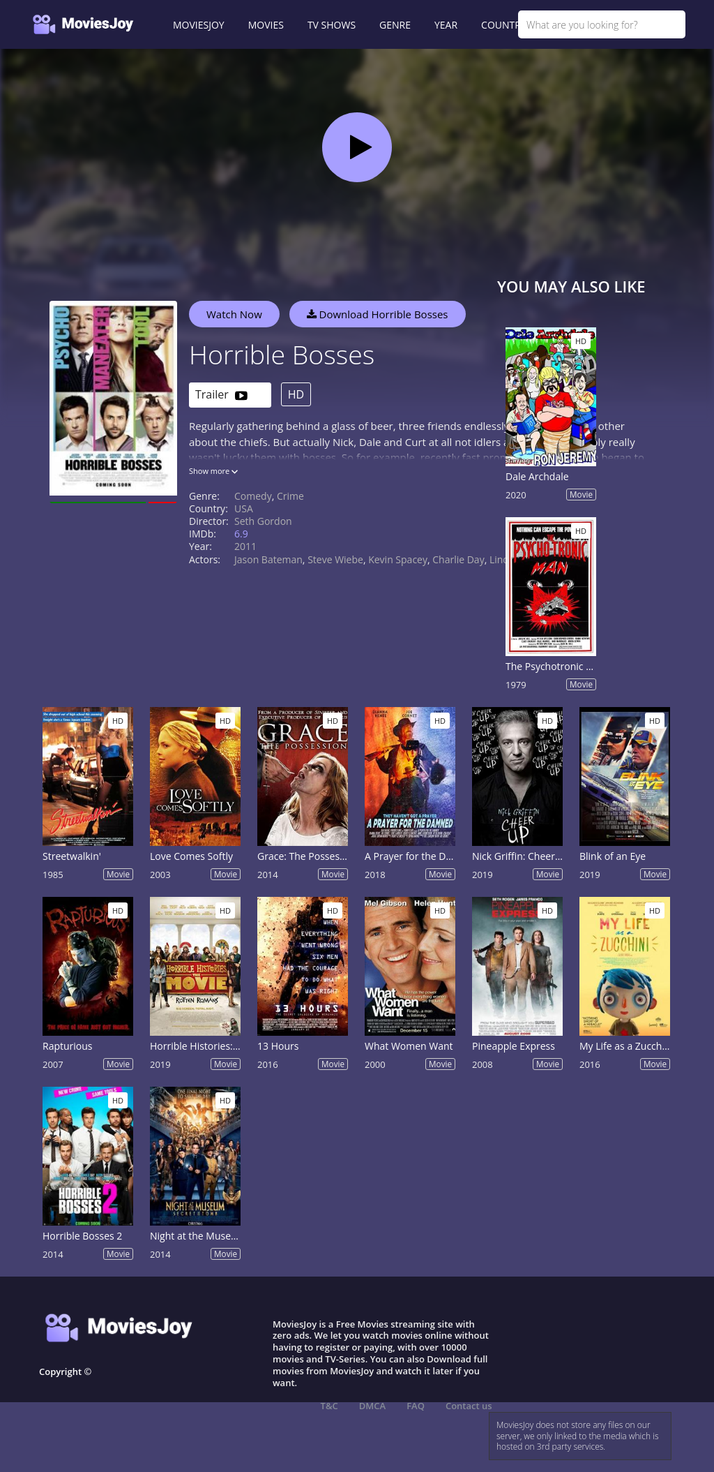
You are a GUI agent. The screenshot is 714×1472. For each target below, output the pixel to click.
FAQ (416, 1405)
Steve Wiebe (335, 559)
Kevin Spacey (397, 559)
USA (243, 508)
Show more (213, 471)
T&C (329, 1405)
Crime (290, 496)
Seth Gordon (263, 521)
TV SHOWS (331, 24)
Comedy (253, 496)
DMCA (372, 1405)
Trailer (221, 395)
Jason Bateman (268, 559)
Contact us (469, 1405)
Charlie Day (458, 559)
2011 (245, 546)
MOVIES (266, 24)
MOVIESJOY (199, 24)
